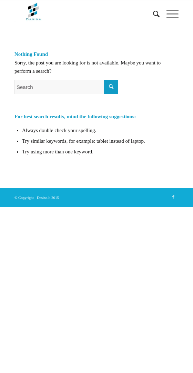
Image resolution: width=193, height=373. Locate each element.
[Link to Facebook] (173, 197)
